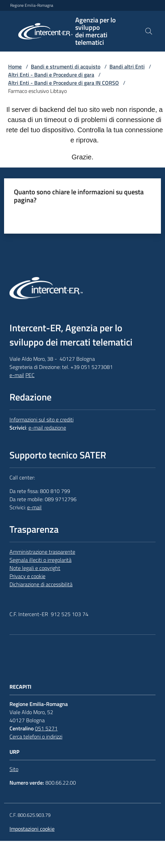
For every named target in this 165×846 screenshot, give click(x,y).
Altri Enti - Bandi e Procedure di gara (51, 75)
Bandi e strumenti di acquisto (65, 66)
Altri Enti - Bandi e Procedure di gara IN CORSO (63, 83)
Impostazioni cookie (32, 829)
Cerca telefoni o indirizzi (35, 736)
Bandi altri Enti (127, 66)
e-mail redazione (47, 428)
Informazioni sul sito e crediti (41, 419)
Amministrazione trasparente (42, 552)
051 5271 (46, 728)
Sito (13, 769)
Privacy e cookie (27, 576)
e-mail (16, 375)
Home (15, 66)
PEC (30, 375)
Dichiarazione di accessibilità (41, 584)
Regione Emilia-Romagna (31, 5)
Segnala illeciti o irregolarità (40, 560)
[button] (149, 31)
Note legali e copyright (34, 568)
